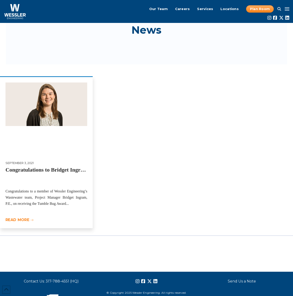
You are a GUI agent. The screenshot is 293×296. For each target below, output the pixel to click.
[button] (279, 9)
